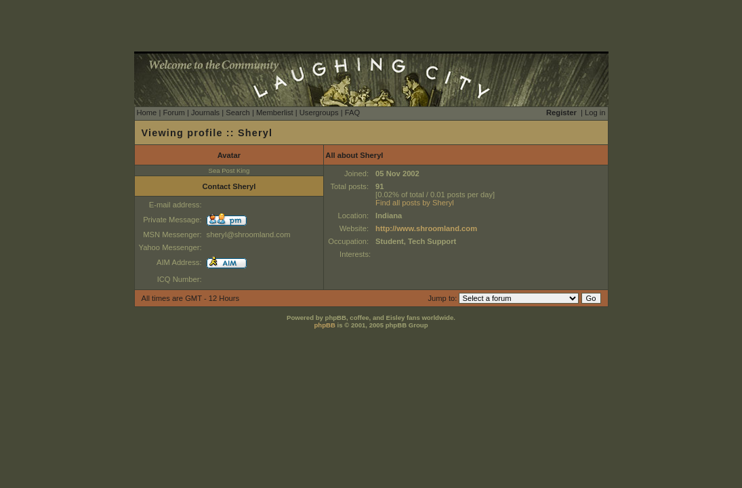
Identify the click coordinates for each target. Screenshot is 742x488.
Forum (173, 112)
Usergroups (319, 112)
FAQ (352, 112)
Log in (595, 112)
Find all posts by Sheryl (414, 203)
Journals (205, 112)
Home (147, 112)
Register (561, 112)
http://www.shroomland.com (426, 228)
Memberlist (274, 112)
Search (237, 112)
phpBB (324, 325)
